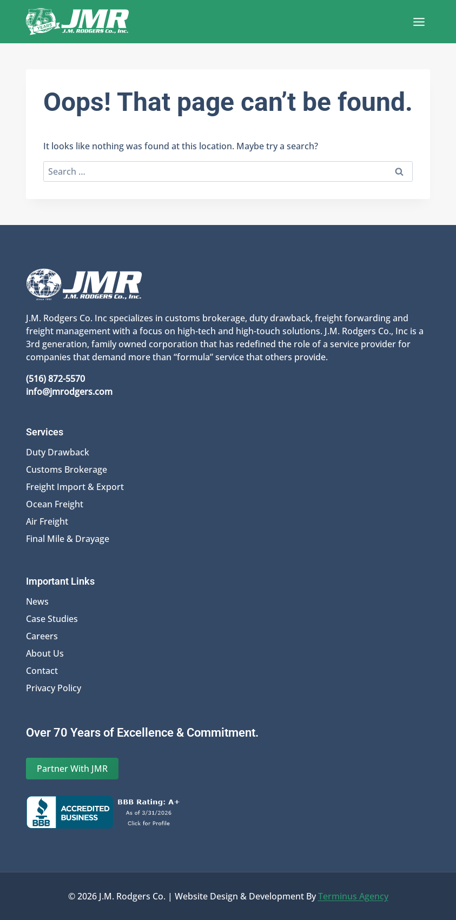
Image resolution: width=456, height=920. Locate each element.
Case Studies (52, 619)
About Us (45, 653)
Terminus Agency (353, 896)
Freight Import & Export (75, 487)
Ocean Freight (54, 504)
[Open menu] (418, 21)
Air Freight (47, 521)
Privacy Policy (53, 688)
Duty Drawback (57, 452)
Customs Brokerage (66, 469)
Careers (42, 636)
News (37, 601)
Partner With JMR (72, 769)
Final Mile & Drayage (67, 539)
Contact (42, 671)
